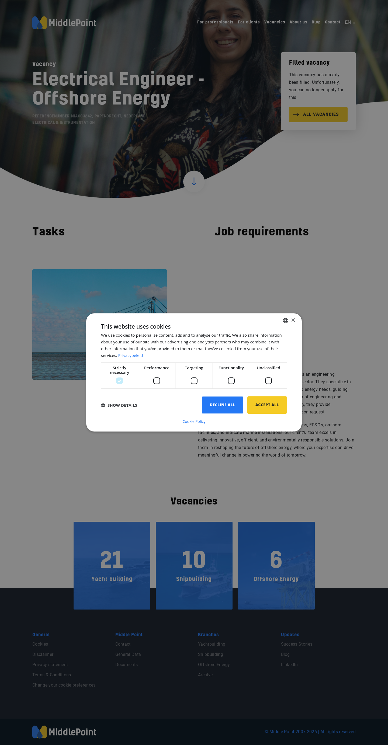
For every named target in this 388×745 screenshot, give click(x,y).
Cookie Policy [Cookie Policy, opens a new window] (194, 421)
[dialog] (194, 372)
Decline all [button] (222, 405)
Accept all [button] (267, 405)
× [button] (293, 320)
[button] (119, 405)
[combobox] (285, 320)
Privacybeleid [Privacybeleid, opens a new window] (130, 355)
